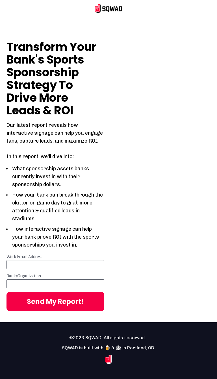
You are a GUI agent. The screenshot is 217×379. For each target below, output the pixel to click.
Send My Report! (55, 301)
